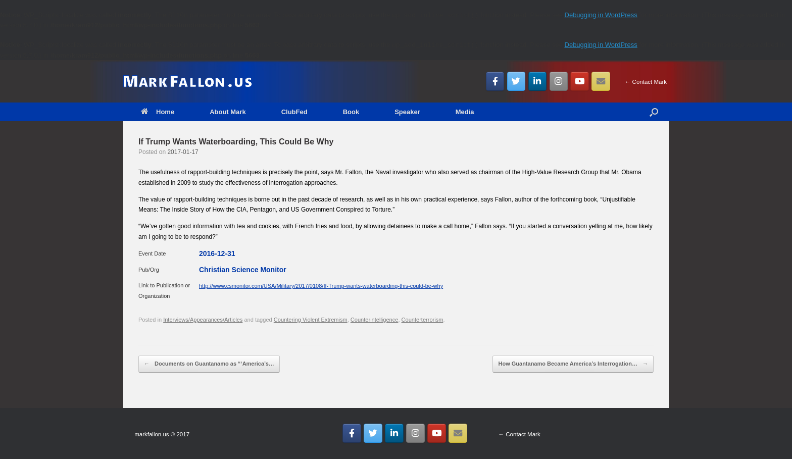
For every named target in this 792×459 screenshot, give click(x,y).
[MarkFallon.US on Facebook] (495, 81)
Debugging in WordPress (601, 15)
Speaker (407, 112)
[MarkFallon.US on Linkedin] (537, 81)
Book (351, 112)
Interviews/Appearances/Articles (202, 320)
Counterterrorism (422, 320)
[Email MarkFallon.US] (600, 81)
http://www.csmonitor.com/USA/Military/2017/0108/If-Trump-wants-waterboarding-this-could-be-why (321, 286)
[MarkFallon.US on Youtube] (579, 81)
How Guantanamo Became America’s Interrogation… (573, 364)
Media (465, 112)
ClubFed (294, 112)
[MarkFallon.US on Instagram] (559, 81)
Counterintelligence (375, 320)
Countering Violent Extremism (311, 320)
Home (157, 112)
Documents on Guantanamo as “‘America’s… (209, 364)
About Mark (228, 112)
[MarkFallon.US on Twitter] (516, 81)
